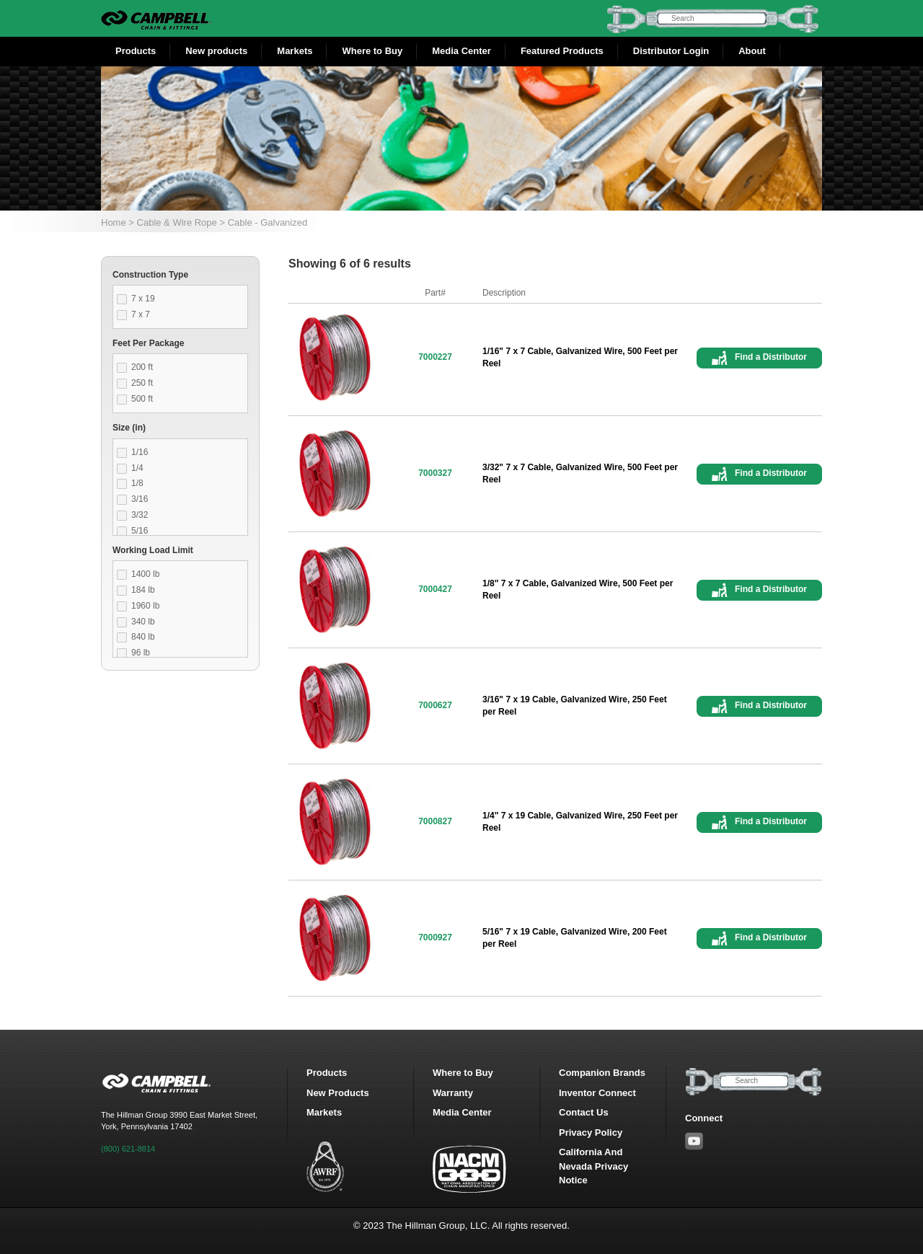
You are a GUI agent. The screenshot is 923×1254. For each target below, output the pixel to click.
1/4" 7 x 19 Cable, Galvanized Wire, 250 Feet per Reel (580, 822)
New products (216, 50)
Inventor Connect (597, 1092)
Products (135, 50)
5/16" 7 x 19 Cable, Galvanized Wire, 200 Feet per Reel (574, 938)
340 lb (143, 622)
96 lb (140, 653)
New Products (337, 1092)
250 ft (142, 383)
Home (113, 222)
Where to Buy (372, 50)
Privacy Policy (590, 1132)
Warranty (453, 1092)
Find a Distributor (771, 357)
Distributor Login (671, 50)
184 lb (143, 590)
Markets (294, 50)
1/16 (139, 452)
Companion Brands (602, 1072)
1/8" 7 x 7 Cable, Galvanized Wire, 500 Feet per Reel (577, 589)
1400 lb (145, 574)
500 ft (142, 399)
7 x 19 (143, 298)
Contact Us (584, 1112)
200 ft (142, 367)
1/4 (137, 468)
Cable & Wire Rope (177, 222)
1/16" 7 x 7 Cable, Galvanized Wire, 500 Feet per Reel (580, 357)
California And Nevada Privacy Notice (593, 1166)
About (752, 50)
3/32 (139, 515)
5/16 (139, 531)
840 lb (143, 637)
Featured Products (562, 50)
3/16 (139, 499)
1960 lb (145, 606)
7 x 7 (140, 314)
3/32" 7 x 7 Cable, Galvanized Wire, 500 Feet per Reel (580, 473)
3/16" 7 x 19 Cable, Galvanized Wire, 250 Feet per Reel (574, 705)
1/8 (137, 483)
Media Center (461, 50)
